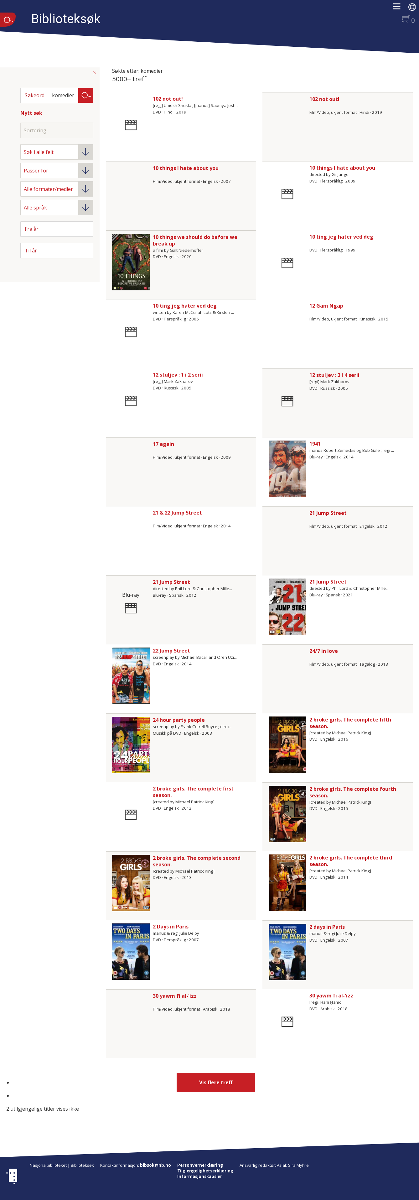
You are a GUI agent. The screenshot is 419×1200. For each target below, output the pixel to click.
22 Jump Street (171, 650)
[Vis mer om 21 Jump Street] (287, 607)
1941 (315, 443)
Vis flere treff (215, 1082)
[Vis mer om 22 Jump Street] (131, 676)
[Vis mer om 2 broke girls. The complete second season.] (131, 883)
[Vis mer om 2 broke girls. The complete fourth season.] (287, 814)
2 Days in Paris (171, 926)
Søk (85, 95)
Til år (31, 250)
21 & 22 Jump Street (177, 512)
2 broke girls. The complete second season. (197, 861)
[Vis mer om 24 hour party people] (131, 745)
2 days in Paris (327, 926)
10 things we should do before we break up (195, 240)
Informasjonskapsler (199, 1176)
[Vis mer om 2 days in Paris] (287, 952)
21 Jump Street (328, 513)
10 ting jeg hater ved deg (341, 236)
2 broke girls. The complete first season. (193, 792)
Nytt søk (31, 112)
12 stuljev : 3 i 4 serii (334, 375)
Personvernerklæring (200, 1165)
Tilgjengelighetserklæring (205, 1171)
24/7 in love (323, 651)
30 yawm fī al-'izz (175, 995)
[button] (399, 8)
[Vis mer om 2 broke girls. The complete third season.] (287, 882)
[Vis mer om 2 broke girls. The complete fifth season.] (287, 744)
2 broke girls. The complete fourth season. (352, 792)
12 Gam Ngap (326, 305)
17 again (163, 444)
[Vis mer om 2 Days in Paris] (131, 951)
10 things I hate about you (186, 168)
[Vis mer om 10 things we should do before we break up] (131, 262)
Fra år (32, 228)
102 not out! (168, 98)
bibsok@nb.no (155, 1165)
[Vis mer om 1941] (287, 469)
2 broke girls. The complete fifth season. (350, 723)
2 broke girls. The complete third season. (350, 861)
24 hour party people (179, 719)
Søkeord (34, 95)
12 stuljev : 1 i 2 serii (178, 374)
